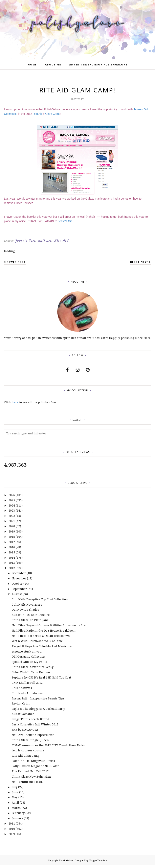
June (15, 792)
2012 (11, 568)
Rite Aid (37, 113)
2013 (11, 563)
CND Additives (22, 688)
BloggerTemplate (98, 860)
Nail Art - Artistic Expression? (33, 735)
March (16, 808)
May (15, 797)
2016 (11, 547)
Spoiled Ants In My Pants (29, 662)
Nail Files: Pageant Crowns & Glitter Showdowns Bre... (49, 625)
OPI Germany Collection (28, 656)
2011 (11, 823)
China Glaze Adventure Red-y (32, 667)
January (17, 818)
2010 (11, 829)
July (14, 787)
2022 (11, 516)
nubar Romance (23, 714)
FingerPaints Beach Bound (30, 719)
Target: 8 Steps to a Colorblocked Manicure (42, 646)
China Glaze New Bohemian (31, 776)
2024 (11, 505)
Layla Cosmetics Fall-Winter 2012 (35, 724)
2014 (11, 557)
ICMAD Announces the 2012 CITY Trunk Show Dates (48, 745)
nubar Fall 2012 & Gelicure (31, 615)
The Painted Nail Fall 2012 (30, 771)
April (15, 802)
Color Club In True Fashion (31, 672)
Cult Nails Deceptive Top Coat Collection (40, 599)
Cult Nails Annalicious (28, 693)
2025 (11, 500)
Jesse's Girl (65, 221)
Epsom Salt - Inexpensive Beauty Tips (38, 698)
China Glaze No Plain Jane (30, 620)
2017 (11, 542)
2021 (11, 521)
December (19, 573)
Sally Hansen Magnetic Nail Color (35, 766)
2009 (11, 834)
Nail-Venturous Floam (27, 782)
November (19, 578)
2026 (11, 495)
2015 (11, 552)
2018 (11, 537)
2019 (11, 531)
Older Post (139, 261)
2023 (11, 510)
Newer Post (16, 261)
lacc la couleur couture (28, 750)
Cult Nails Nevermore (27, 604)
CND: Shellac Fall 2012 (27, 683)
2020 (11, 526)
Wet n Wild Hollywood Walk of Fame (37, 641)
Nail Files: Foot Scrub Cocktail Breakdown (41, 636)
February (18, 813)
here (15, 402)
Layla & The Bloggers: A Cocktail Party (38, 709)
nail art (44, 240)
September (19, 589)
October (17, 583)
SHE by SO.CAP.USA (25, 729)
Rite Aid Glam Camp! (26, 755)
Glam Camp (52, 113)
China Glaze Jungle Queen (30, 740)
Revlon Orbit (20, 703)
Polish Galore (66, 860)
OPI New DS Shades (25, 609)
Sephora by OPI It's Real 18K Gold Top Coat (41, 677)
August (17, 594)
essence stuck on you (27, 651)
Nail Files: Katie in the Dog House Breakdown (43, 630)
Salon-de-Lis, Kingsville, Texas (33, 761)
